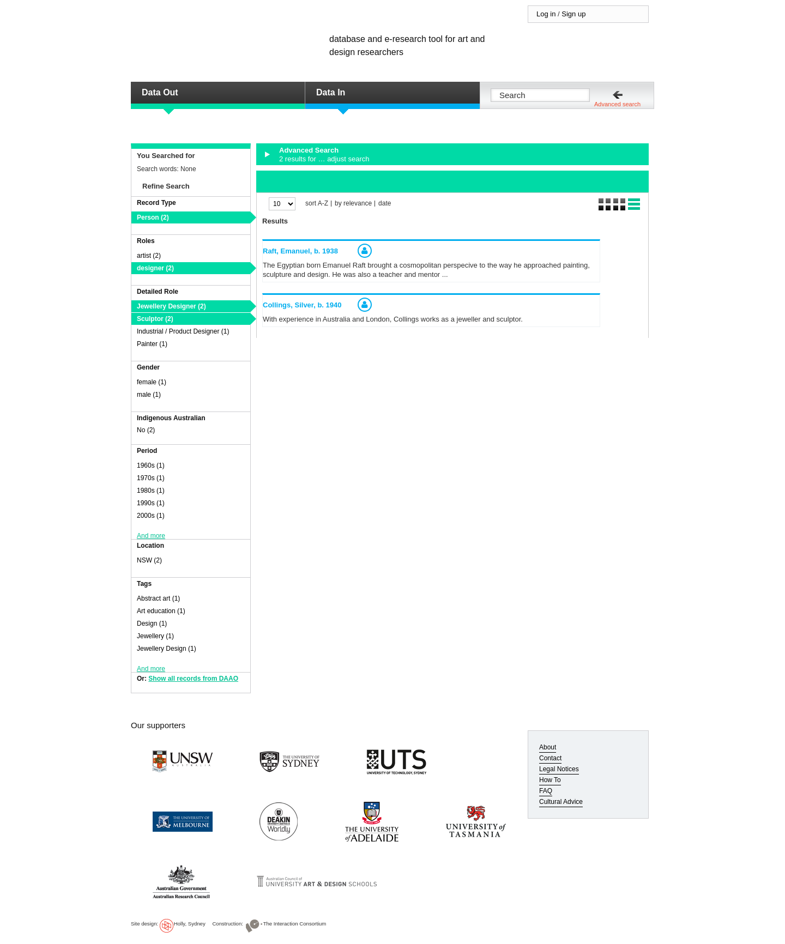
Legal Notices (559, 769)
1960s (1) (151, 465)
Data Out (160, 92)
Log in (545, 14)
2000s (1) (151, 515)
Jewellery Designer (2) (171, 306)
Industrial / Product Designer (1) (183, 331)
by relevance (353, 204)
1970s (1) (151, 478)
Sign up (573, 14)
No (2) (146, 430)
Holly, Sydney (190, 924)
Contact (550, 758)
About (547, 747)
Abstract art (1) (158, 598)
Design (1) (152, 623)
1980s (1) (151, 490)
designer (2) (155, 268)
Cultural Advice (561, 802)
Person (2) (153, 217)
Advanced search (617, 104)
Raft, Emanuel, (300, 251)
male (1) (149, 394)
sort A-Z (316, 204)
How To (550, 780)
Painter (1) (152, 344)
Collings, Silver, (302, 305)
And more (151, 536)
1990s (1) (151, 503)
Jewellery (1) (155, 636)
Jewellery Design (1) (166, 648)
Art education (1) (161, 611)
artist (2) (149, 255)
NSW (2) (149, 560)
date (384, 204)
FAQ (545, 791)
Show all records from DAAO (193, 678)
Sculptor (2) (155, 319)
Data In (330, 92)
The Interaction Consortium (295, 924)
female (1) (151, 382)
